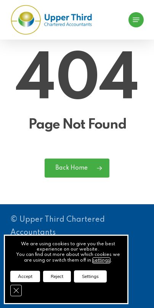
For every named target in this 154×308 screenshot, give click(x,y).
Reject (57, 276)
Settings (90, 276)
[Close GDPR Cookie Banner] (16, 290)
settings (101, 260)
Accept (25, 276)
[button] (136, 20)
